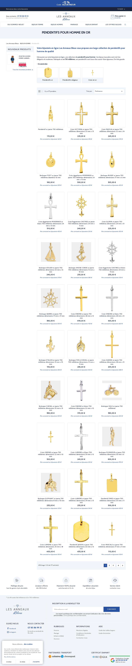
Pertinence (109, 91)
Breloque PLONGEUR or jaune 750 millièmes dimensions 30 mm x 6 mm (112, 454)
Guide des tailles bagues (107, 630)
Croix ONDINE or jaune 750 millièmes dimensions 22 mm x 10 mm (50, 454)
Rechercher (125, 25)
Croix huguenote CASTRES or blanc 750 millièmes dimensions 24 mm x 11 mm (112, 270)
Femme (56, 630)
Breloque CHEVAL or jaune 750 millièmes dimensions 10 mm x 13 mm (50, 408)
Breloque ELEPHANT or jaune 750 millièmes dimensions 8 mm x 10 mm (50, 500)
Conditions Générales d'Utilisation (83, 634)
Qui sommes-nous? (15, 24)
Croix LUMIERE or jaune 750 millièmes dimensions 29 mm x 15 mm (81, 501)
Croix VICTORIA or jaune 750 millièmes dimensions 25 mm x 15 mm (81, 131)
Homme (56, 639)
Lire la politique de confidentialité (74, 615)
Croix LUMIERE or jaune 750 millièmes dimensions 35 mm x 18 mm (50, 547)
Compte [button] (121, 9)
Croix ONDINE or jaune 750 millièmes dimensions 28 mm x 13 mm (81, 316)
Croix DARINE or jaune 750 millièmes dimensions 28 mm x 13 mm (112, 362)
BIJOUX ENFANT (92, 24)
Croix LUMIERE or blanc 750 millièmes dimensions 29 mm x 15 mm (81, 454)
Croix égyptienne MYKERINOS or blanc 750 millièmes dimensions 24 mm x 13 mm (50, 224)
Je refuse (8, 662)
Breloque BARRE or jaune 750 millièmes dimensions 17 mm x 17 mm (50, 315)
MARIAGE (74, 24)
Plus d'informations (10, 657)
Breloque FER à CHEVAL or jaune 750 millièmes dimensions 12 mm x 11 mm (81, 362)
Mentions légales (82, 630)
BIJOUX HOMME (57, 24)
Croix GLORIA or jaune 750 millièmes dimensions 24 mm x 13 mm (112, 224)
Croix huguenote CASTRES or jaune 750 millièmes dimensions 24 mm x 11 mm (81, 224)
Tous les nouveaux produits (23, 70)
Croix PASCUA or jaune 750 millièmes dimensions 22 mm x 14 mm (112, 131)
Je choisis (22, 662)
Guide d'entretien (104, 633)
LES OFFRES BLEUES (113, 24)
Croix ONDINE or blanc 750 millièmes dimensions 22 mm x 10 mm (81, 408)
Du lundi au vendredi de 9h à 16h (17, 18)
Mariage (56, 633)
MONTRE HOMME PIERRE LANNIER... (24, 57)
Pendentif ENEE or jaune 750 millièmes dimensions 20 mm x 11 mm (112, 501)
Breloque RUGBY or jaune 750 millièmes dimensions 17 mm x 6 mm (112, 176)
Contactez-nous (81, 638)
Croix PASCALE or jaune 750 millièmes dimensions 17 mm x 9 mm (112, 546)
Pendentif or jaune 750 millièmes (50, 129)
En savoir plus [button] (42, 64)
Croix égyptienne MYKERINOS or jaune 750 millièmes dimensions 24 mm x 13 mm (81, 177)
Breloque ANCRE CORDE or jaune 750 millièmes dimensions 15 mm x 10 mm (81, 270)
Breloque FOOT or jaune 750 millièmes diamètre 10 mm (51, 176)
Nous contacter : (17, 16)
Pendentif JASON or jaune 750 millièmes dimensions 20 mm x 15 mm (81, 547)
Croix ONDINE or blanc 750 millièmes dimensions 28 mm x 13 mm (112, 316)
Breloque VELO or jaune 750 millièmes (112, 407)
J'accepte (36, 662)
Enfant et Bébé (59, 636)
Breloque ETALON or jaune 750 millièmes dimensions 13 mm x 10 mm (50, 362)
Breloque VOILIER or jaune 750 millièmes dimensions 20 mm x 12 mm (50, 270)
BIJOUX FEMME (37, 24)
